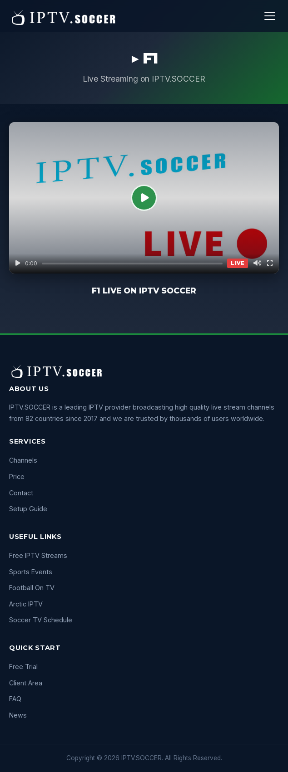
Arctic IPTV (26, 604)
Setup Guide (28, 509)
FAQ (15, 699)
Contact (21, 493)
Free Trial (23, 666)
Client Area (25, 683)
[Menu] (270, 16)
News (18, 715)
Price (17, 476)
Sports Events (30, 572)
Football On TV (32, 587)
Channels (23, 460)
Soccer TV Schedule (40, 620)
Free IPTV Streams (38, 555)
